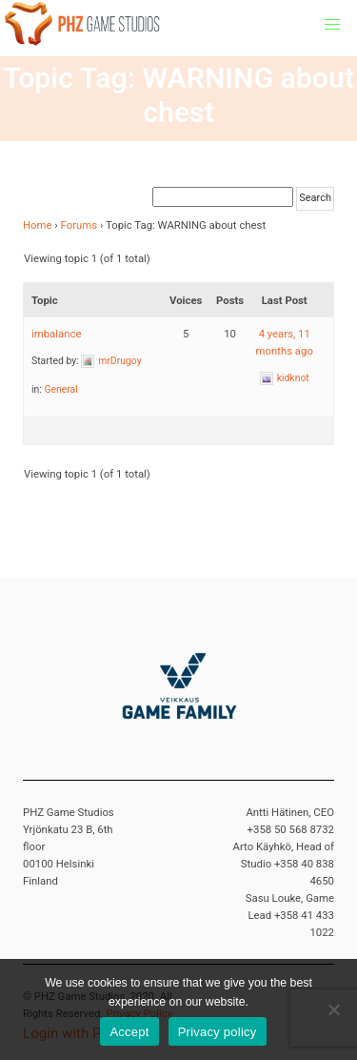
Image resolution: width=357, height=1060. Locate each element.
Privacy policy (217, 1032)
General (60, 389)
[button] (332, 25)
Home (37, 225)
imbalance (56, 333)
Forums (79, 225)
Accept (129, 1032)
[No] (333, 1009)
